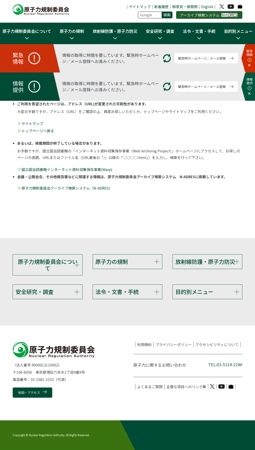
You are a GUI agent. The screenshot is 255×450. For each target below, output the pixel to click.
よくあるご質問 (150, 386)
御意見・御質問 (185, 6)
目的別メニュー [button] (238, 31)
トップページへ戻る (37, 130)
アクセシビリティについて (217, 344)
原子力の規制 (111, 261)
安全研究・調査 (35, 292)
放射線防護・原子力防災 (205, 261)
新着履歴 (161, 6)
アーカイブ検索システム (209, 15)
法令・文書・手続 (117, 292)
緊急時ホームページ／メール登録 (202, 58)
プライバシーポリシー (174, 344)
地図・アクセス (29, 392)
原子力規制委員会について (48, 264)
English (207, 6)
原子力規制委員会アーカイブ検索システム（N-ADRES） (66, 188)
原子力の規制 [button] (72, 31)
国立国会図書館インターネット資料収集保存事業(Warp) (66, 169)
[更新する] (167, 58)
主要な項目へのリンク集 (186, 386)
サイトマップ (140, 6)
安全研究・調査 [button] (160, 31)
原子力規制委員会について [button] (26, 31)
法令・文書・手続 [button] (199, 31)
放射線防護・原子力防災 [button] (115, 31)
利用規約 (144, 344)
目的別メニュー (194, 292)
